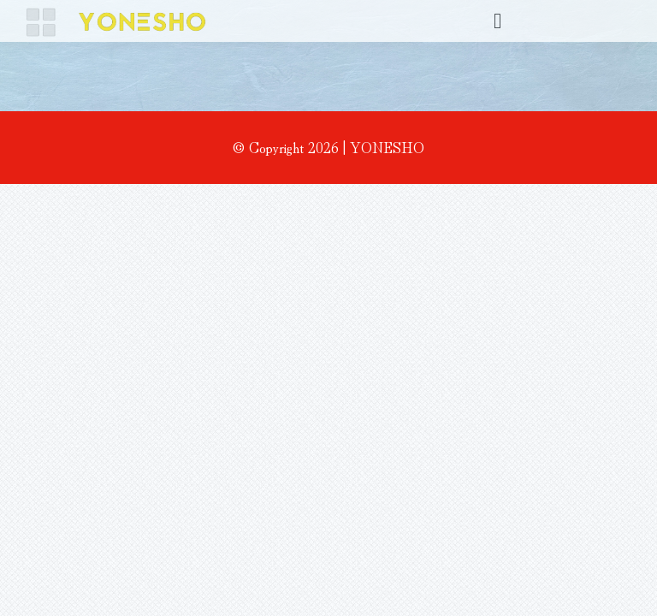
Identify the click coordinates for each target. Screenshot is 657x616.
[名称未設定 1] (117, 15)
